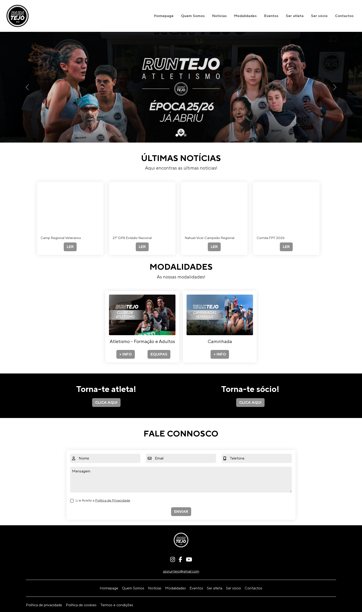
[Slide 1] (176, 135)
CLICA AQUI (106, 402)
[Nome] (108, 458)
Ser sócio (319, 16)
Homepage (164, 16)
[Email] (184, 458)
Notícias (219, 16)
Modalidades (245, 16)
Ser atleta (295, 16)
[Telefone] (260, 458)
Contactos (344, 16)
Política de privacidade (44, 605)
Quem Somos (193, 16)
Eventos (271, 16)
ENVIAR (181, 511)
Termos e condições (116, 605)
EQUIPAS (159, 354)
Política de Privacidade (112, 500)
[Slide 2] (181, 135)
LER (70, 247)
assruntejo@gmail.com (181, 571)
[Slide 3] (185, 135)
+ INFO (125, 354)
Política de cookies (81, 605)
